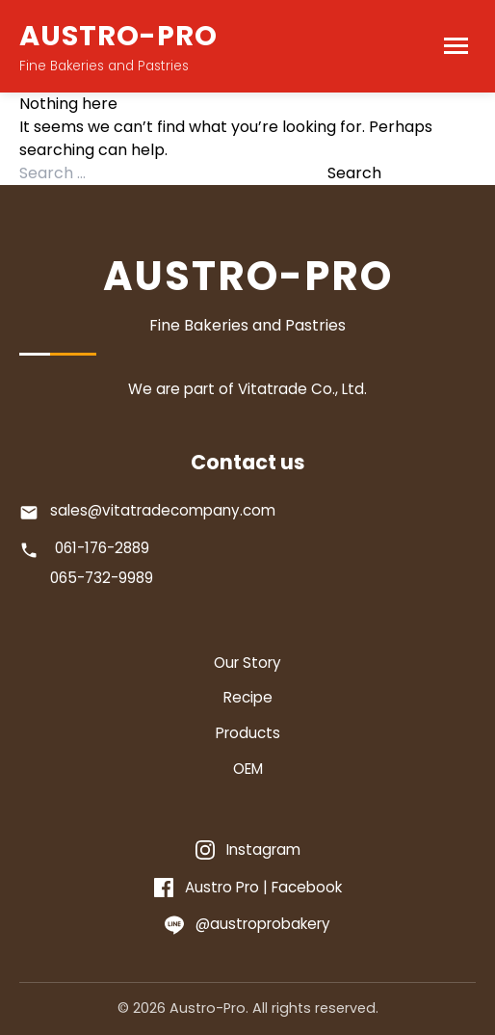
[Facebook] (248, 888)
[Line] (247, 925)
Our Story (247, 662)
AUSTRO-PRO (118, 35)
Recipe (248, 697)
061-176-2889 (102, 548)
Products (248, 733)
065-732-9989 (101, 578)
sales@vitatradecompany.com (162, 510)
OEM (248, 768)
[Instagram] (247, 850)
